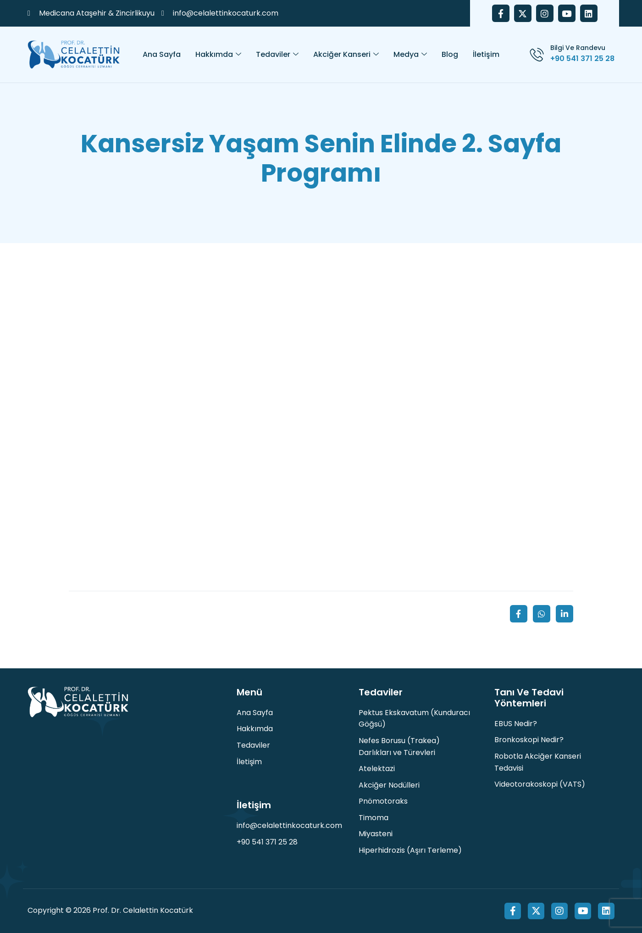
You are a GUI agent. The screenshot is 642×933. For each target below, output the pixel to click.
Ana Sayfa (162, 54)
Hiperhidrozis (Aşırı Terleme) (410, 850)
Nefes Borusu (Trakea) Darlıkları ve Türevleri (399, 746)
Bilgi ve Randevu (577, 47)
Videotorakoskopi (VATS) (539, 784)
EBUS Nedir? (515, 723)
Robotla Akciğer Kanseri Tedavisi (537, 762)
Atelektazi (377, 768)
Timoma (373, 817)
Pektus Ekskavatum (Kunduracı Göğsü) (414, 718)
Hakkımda (218, 55)
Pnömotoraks (383, 801)
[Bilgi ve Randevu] (536, 54)
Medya (410, 55)
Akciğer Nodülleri (389, 785)
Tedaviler (277, 55)
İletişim (486, 54)
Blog (450, 54)
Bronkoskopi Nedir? (529, 739)
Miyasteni (376, 833)
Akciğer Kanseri (346, 55)
